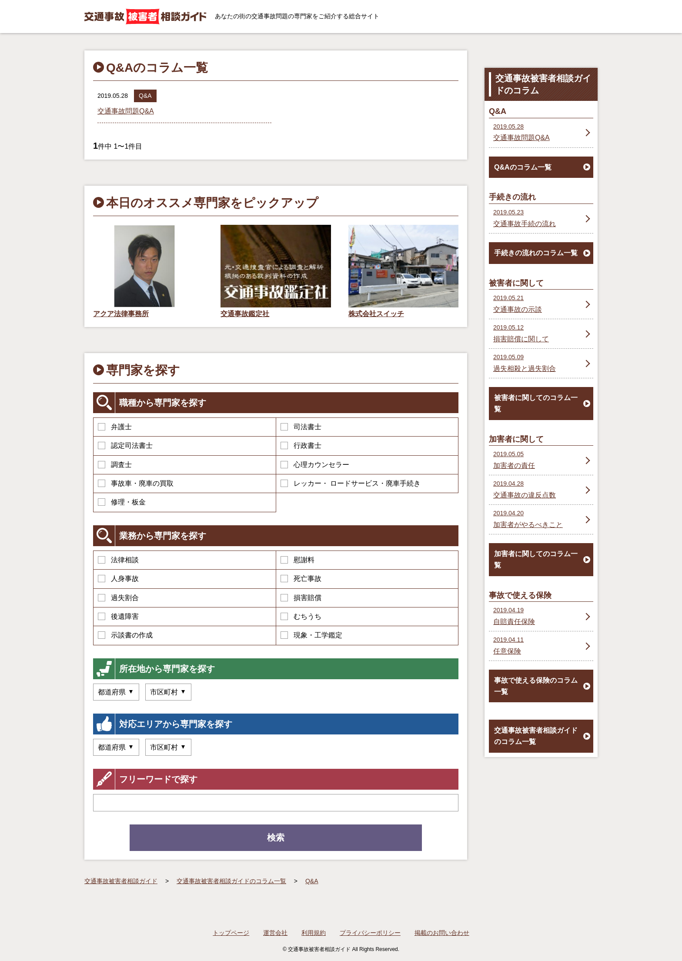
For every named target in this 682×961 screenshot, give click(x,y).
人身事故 (118, 578)
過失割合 (118, 597)
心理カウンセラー (315, 464)
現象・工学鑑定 (311, 635)
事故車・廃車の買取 (136, 483)
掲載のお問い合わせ (442, 932)
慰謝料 (297, 560)
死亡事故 (301, 578)
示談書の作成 (125, 635)
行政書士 (301, 445)
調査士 (115, 464)
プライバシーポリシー (370, 932)
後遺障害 (118, 616)
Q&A (145, 95)
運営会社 (275, 932)
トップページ (231, 932)
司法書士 (301, 426)
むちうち (301, 616)
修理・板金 (122, 502)
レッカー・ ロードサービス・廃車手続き (351, 483)
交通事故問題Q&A (125, 111)
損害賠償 (301, 597)
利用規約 (313, 932)
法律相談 (118, 560)
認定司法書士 (125, 445)
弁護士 (115, 426)
